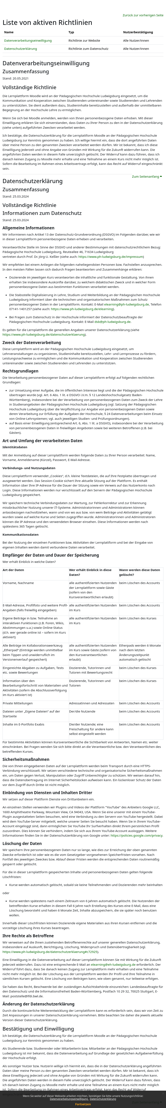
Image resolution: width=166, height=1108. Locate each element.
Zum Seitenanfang (147, 176)
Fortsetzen (83, 1104)
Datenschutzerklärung (103, 1099)
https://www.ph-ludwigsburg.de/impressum (110, 256)
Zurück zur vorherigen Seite (143, 15)
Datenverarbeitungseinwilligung (69, 1099)
